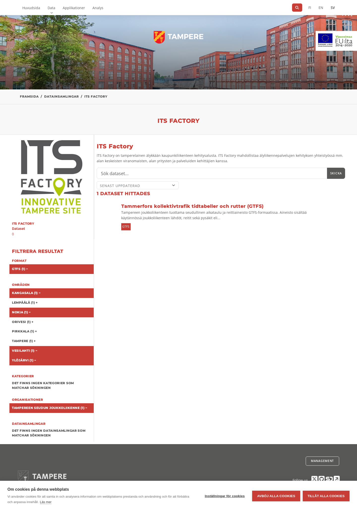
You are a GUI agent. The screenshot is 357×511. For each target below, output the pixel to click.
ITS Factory (95, 96)
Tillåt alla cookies (326, 496)
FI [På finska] (309, 7)
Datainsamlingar (61, 96)
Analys (97, 7)
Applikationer (74, 7)
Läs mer (46, 502)
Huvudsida (31, 7)
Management (322, 461)
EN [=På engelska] (321, 7)
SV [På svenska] (333, 7)
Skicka (336, 173)
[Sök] (297, 7)
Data (51, 7)
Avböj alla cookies (276, 496)
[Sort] (138, 185)
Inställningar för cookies (225, 496)
